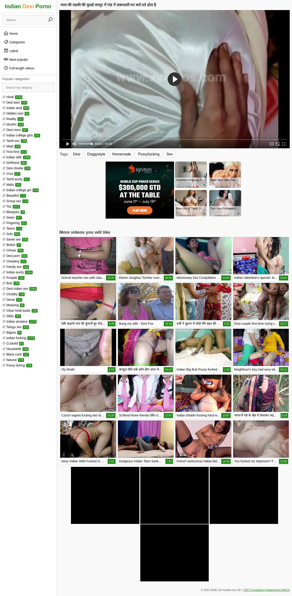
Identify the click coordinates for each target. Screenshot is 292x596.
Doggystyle (96, 154)
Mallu (11, 184)
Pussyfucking (148, 154)
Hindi (12, 97)
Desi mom (15, 130)
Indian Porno (28, 6)
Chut (11, 173)
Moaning (13, 305)
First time (14, 152)
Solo (11, 234)
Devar (12, 299)
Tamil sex (14, 141)
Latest (10, 50)
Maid (11, 146)
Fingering (14, 223)
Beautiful (14, 195)
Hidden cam (15, 113)
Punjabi (13, 278)
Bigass (12, 332)
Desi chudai (16, 168)
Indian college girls (21, 135)
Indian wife (16, 157)
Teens (12, 228)
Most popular (15, 59)
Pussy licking (17, 365)
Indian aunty (17, 272)
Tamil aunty (16, 179)
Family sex (15, 267)
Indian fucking (18, 338)
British (11, 245)
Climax (12, 250)
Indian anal (15, 108)
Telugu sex (15, 327)
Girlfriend (14, 163)
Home (10, 33)
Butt (10, 283)
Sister (12, 217)
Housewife (15, 349)
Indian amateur (19, 321)
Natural (13, 360)
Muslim (13, 124)
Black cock (15, 354)
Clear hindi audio (20, 310)
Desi (76, 154)
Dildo (11, 316)
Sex (170, 154)
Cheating (14, 261)
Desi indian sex (19, 288)
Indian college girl (20, 190)
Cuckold (13, 343)
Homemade (121, 154)
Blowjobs (13, 212)
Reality (12, 119)
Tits (11, 206)
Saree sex (15, 239)
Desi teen (14, 102)
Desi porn (14, 256)
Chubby (13, 294)
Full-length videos (18, 68)
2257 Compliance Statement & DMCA (267, 590)
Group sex (15, 201)
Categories (14, 41)
